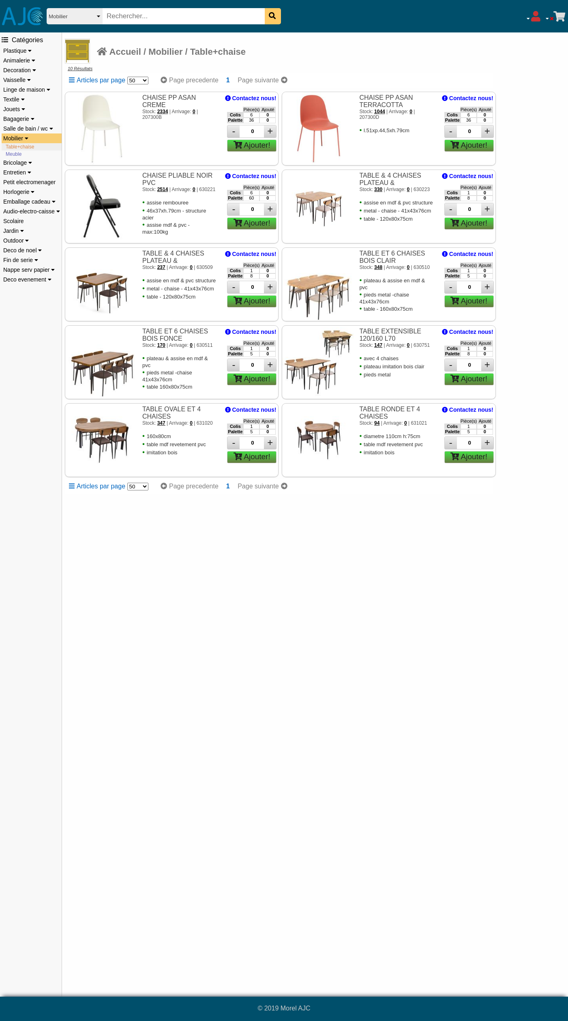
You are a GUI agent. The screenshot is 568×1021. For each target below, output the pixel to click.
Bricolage (17, 162)
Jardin (13, 231)
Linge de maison (26, 89)
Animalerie (19, 60)
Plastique (17, 50)
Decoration (19, 70)
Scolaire (13, 221)
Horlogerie (18, 192)
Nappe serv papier (29, 270)
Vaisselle (17, 80)
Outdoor (16, 240)
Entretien (17, 172)
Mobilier (15, 138)
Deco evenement (27, 279)
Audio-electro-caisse (31, 211)
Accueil (119, 52)
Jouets (14, 109)
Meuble (13, 154)
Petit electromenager (29, 182)
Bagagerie (18, 119)
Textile (14, 99)
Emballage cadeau (29, 201)
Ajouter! (252, 145)
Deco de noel (22, 250)
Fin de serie (20, 260)
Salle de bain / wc (28, 128)
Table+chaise (20, 147)
